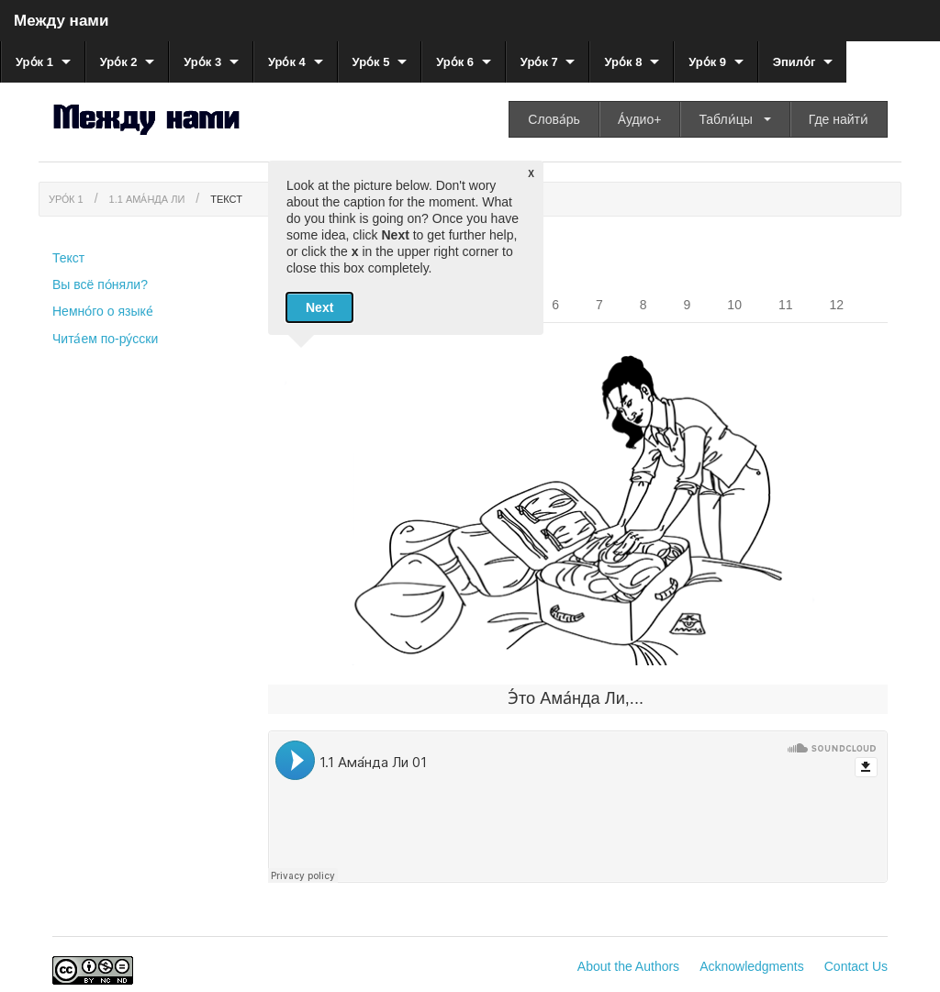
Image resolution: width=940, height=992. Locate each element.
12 (837, 304)
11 (785, 304)
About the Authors (628, 966)
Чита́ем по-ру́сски (105, 338)
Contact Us (856, 966)
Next (319, 307)
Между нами (61, 20)
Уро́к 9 (707, 62)
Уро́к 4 (287, 62)
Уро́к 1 (34, 62)
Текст (226, 199)
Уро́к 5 (371, 62)
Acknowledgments (751, 966)
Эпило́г (794, 62)
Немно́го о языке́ (102, 311)
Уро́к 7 (539, 62)
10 (734, 304)
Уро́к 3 (202, 62)
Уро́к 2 (119, 62)
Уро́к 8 (623, 62)
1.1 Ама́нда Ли (147, 199)
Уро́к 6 (455, 62)
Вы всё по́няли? (100, 284)
